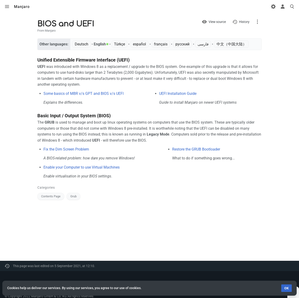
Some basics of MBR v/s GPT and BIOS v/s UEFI (83, 93)
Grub (73, 196)
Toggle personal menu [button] (282, 6)
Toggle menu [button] (7, 6)
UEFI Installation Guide (177, 93)
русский (182, 44)
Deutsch (81, 44)
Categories (46, 187)
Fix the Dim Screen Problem (66, 149)
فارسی (203, 44)
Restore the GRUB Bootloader (196, 149)
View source (217, 22)
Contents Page (51, 196)
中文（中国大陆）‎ (231, 44)
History (244, 22)
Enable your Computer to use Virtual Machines (81, 167)
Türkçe (119, 44)
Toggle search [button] (292, 6)
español (139, 44)
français (160, 44)
